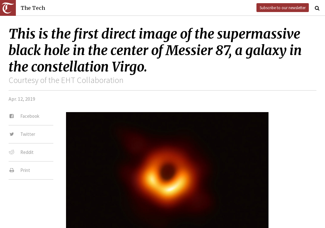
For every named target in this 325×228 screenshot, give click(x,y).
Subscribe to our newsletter (283, 7)
